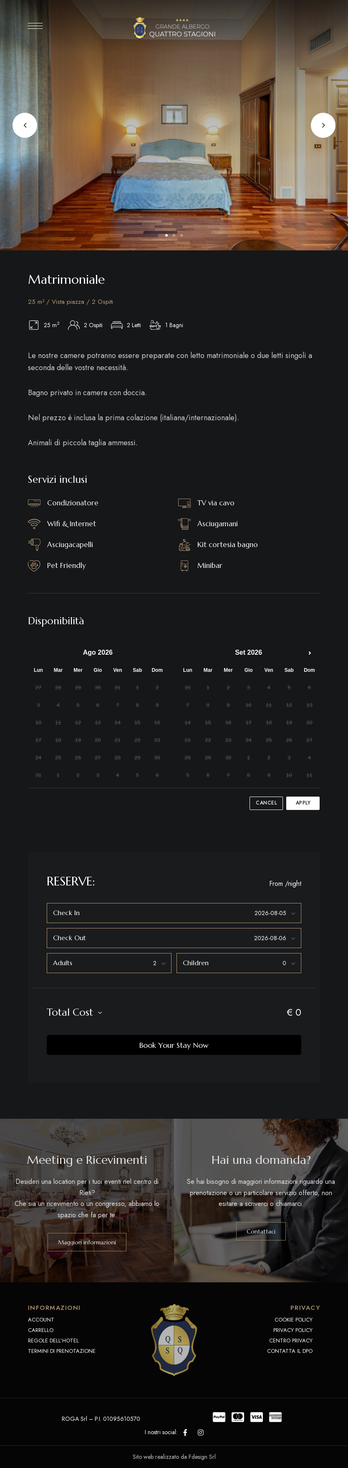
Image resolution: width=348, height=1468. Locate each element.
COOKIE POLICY (294, 1320)
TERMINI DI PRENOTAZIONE (62, 1351)
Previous (25, 125)
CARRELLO (40, 1330)
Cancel (266, 803)
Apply (303, 803)
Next (322, 125)
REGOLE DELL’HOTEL (53, 1340)
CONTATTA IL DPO (290, 1351)
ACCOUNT (41, 1320)
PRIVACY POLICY (293, 1330)
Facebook (185, 1432)
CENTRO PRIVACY (291, 1340)
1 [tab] (166, 235)
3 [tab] (181, 235)
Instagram (201, 1432)
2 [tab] (174, 235)
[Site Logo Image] (174, 28)
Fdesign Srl (202, 1457)
